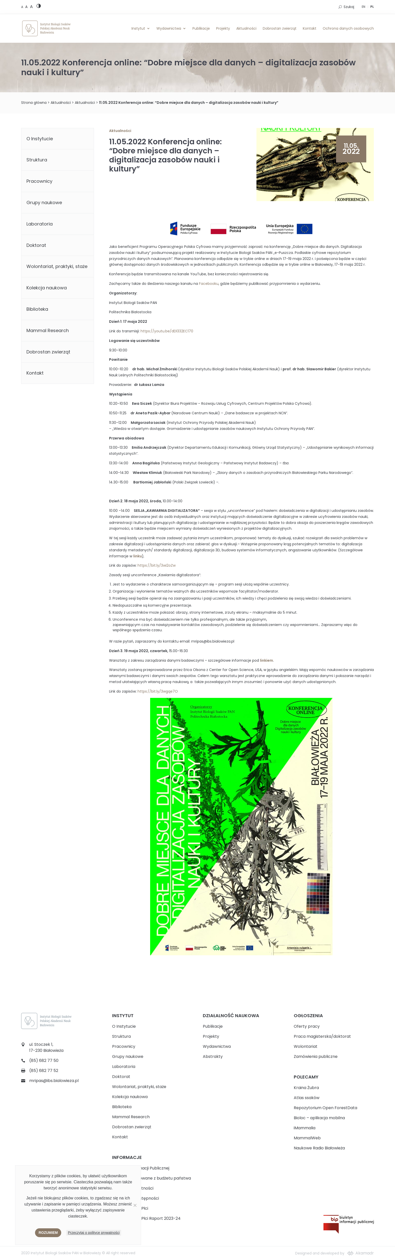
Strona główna (34, 102)
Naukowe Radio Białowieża (319, 1148)
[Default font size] (22, 7)
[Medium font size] (27, 6)
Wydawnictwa (168, 28)
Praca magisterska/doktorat (322, 1036)
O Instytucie (39, 139)
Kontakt (309, 28)
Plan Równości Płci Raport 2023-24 (146, 1218)
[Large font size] (31, 7)
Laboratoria (39, 224)
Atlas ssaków (306, 1098)
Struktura (36, 160)
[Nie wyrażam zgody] (134, 1205)
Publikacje (201, 28)
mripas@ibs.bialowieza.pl (54, 1081)
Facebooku (208, 283)
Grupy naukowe (44, 202)
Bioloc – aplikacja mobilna (319, 1118)
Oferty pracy (307, 1026)
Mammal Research (47, 330)
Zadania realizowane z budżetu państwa (151, 1178)
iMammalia (304, 1128)
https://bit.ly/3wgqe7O (158, 691)
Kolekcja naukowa (46, 288)
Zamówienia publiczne (316, 1056)
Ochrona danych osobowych (348, 28)
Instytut (138, 28)
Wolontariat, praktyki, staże (56, 266)
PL (372, 7)
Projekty (223, 28)
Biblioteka (37, 309)
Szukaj (349, 7)
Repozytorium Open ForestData (325, 1108)
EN (363, 7)
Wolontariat (305, 1046)
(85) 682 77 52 (43, 1070)
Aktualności (246, 28)
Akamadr (364, 1253)
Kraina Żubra (306, 1088)
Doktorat (36, 245)
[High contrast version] (39, 7)
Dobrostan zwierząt (280, 28)
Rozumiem (48, 1233)
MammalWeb (307, 1138)
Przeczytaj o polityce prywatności (93, 1233)
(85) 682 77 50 (43, 1060)
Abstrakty (213, 1056)
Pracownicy (39, 181)
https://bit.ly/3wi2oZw (157, 565)
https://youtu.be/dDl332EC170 (167, 331)
